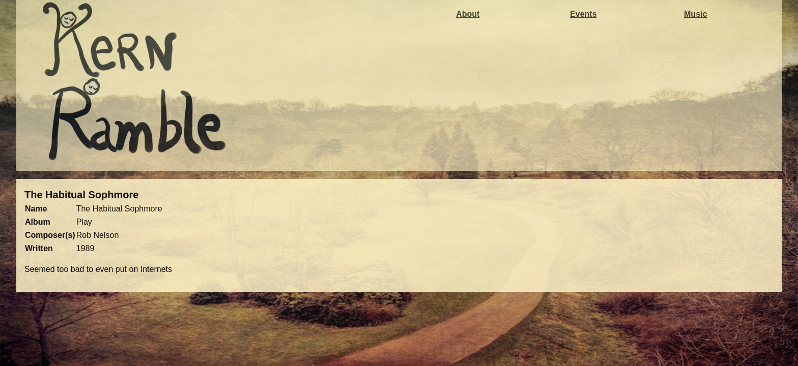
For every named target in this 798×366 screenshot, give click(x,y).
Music (695, 14)
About (467, 14)
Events (583, 14)
